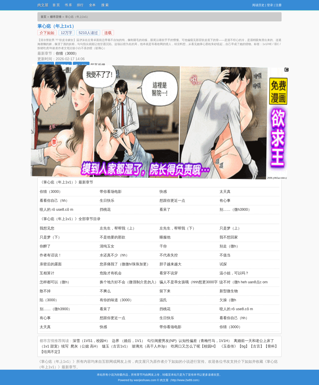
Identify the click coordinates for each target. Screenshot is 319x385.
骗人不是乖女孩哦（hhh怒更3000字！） (192, 282)
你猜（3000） (67, 53)
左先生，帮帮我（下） (178, 228)
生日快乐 (107, 201)
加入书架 (81, 65)
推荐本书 (63, 65)
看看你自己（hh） (54, 201)
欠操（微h (228, 300)
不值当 (225, 255)
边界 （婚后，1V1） (128, 341)
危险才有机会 (111, 273)
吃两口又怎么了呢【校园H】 (194, 346)
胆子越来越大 (170, 264)
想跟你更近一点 (172, 201)
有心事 (225, 201)
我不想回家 (229, 237)
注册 (278, 5)
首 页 (56, 5)
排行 (80, 5)
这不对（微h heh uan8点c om (244, 282)
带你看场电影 (111, 192)
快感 (163, 192)
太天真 (225, 192)
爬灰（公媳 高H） (85, 346)
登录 (270, 5)
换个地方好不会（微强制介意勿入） (129, 282)
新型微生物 (229, 291)
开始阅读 (45, 65)
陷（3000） (49, 300)
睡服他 (165, 237)
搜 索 (105, 5)
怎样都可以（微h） (55, 282)
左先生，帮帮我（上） (118, 228)
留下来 (165, 291)
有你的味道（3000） (116, 300)
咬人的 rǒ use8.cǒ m (56, 209)
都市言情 (55, 16)
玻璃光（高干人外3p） (150, 346)
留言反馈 (98, 65)
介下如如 (47, 33)
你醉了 (45, 246)
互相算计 (47, 273)
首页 (43, 16)
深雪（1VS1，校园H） (91, 341)
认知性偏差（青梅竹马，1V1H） (205, 341)
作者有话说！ (51, 255)
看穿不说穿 (169, 273)
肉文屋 (42, 5)
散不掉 (45, 291)
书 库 (68, 5)
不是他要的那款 (112, 237)
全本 (92, 5)
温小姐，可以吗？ (234, 273)
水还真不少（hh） (114, 255)
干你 (163, 246)
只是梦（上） (230, 228)
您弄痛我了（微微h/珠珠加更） (125, 264)
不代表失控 (169, 255)
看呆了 (165, 209)
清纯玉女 (107, 246)
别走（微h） (230, 246)
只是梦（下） (51, 237)
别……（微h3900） (236, 209)
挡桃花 (105, 209)
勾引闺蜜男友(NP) (162, 341)
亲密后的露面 (51, 264)
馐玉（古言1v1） (116, 346)
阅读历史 (258, 5)
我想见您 (47, 228)
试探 (223, 264)
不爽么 (105, 291)
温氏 (163, 300)
